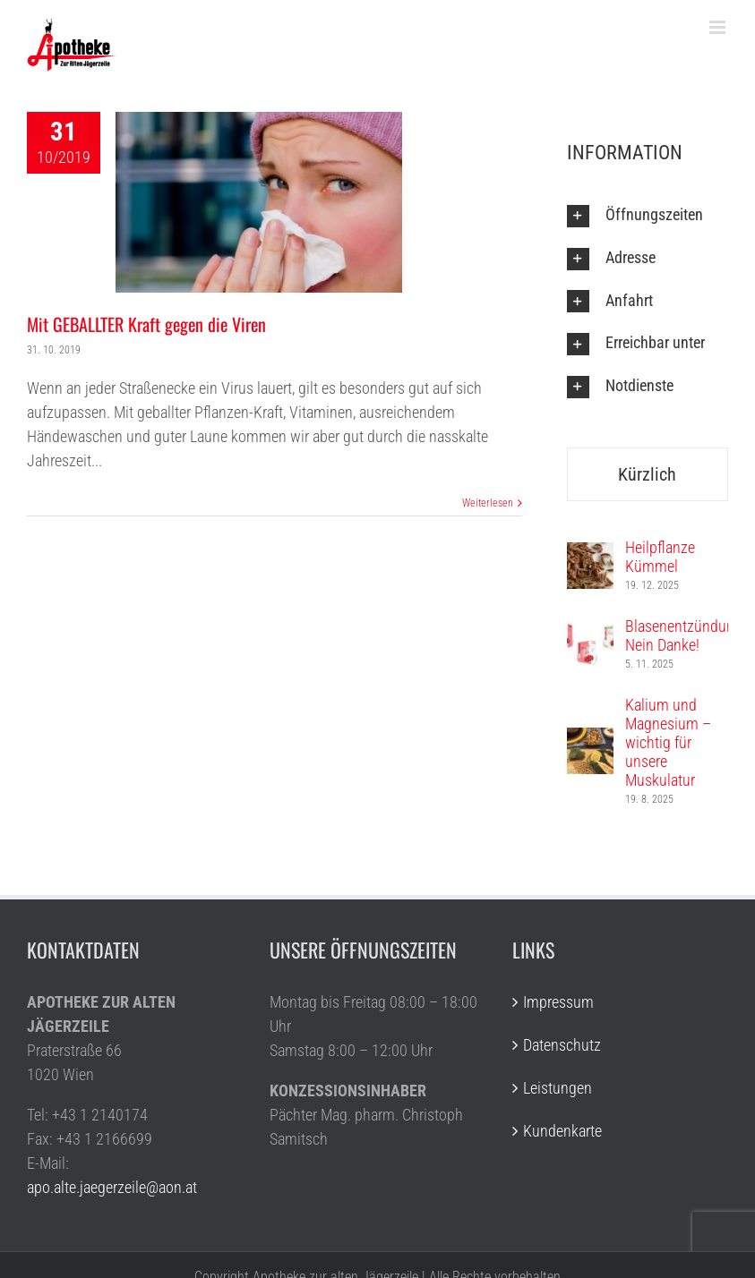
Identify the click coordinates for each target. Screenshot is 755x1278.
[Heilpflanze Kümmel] (590, 554)
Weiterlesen (487, 503)
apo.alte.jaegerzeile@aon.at (112, 1187)
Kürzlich (647, 474)
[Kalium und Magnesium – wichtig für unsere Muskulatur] (590, 739)
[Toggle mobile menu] (718, 27)
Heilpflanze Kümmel (660, 556)
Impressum (558, 1002)
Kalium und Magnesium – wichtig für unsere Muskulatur (668, 742)
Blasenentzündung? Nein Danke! (687, 635)
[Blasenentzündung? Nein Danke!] (590, 633)
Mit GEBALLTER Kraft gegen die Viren (146, 324)
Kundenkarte (562, 1130)
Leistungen (557, 1087)
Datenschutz (562, 1044)
